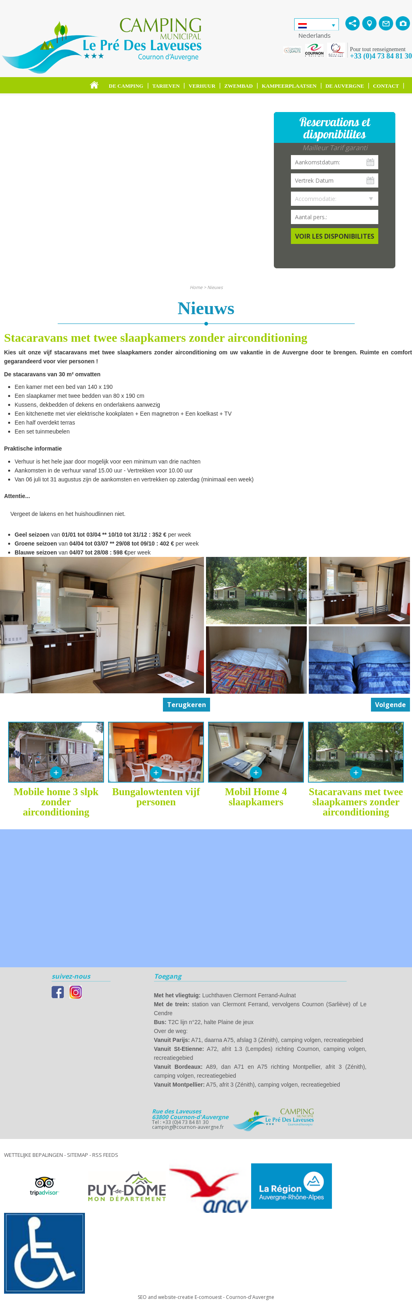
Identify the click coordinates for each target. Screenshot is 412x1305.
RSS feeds (105, 1154)
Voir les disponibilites (334, 236)
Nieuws (215, 287)
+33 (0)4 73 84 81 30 (381, 56)
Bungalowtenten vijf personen (156, 796)
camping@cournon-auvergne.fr (188, 1127)
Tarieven (166, 86)
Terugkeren (186, 704)
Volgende (390, 704)
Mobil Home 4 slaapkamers (256, 796)
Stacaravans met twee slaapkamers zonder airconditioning (356, 802)
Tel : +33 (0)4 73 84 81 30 (180, 1122)
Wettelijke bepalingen (33, 1154)
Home (196, 287)
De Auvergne (344, 86)
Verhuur (202, 86)
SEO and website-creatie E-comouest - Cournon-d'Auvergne (206, 1297)
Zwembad (238, 86)
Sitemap (77, 1154)
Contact (386, 86)
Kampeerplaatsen (289, 86)
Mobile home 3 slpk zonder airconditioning (55, 802)
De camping (126, 86)
